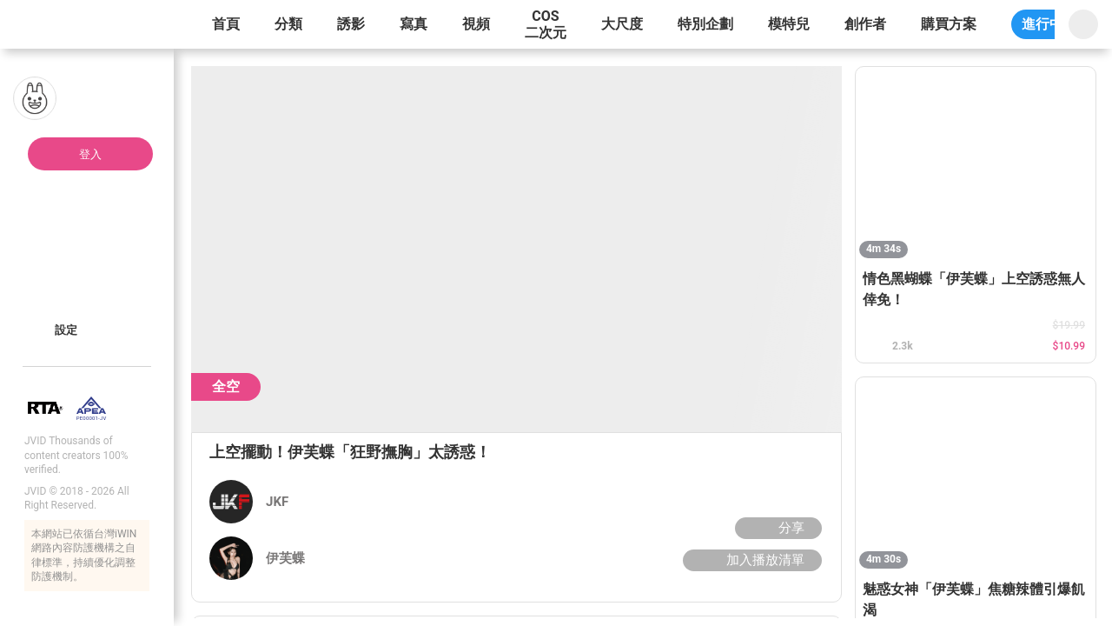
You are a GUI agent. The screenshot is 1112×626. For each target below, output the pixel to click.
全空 (226, 386)
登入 (90, 154)
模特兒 (789, 24)
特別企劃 (705, 24)
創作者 (865, 24)
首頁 (226, 24)
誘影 (351, 24)
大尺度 (622, 24)
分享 (776, 528)
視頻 (476, 24)
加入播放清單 (750, 560)
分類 (288, 24)
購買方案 (948, 24)
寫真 (413, 24)
